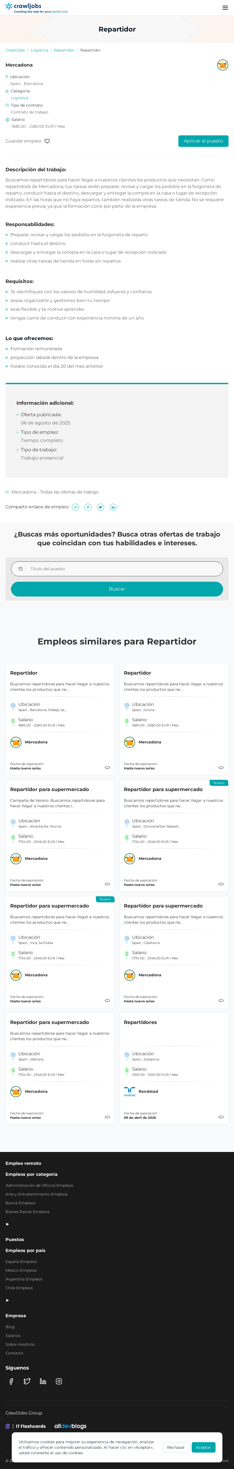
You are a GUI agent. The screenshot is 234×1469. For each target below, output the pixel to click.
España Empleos (21, 1261)
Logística (39, 50)
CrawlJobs (15, 50)
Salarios (13, 1335)
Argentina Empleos (23, 1279)
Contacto (14, 1353)
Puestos (14, 1239)
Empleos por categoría (31, 1174)
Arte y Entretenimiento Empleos (36, 1194)
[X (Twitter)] (27, 1381)
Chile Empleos (19, 1287)
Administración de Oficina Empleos (39, 1185)
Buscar (117, 589)
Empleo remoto (23, 1163)
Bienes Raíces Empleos (27, 1211)
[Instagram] (59, 1381)
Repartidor (64, 50)
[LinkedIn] (43, 1381)
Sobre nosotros (20, 1344)
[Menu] (225, 7)
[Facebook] (11, 1381)
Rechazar (176, 1447)
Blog (10, 1326)
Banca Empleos (20, 1202)
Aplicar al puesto (203, 141)
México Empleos (21, 1270)
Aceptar (203, 1447)
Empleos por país (25, 1250)
